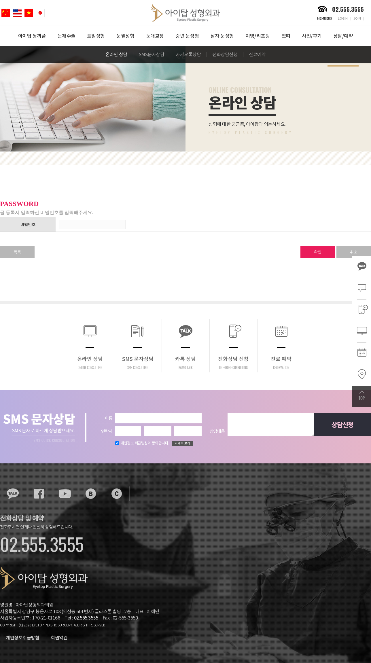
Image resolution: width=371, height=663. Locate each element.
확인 (317, 252)
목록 (17, 252)
